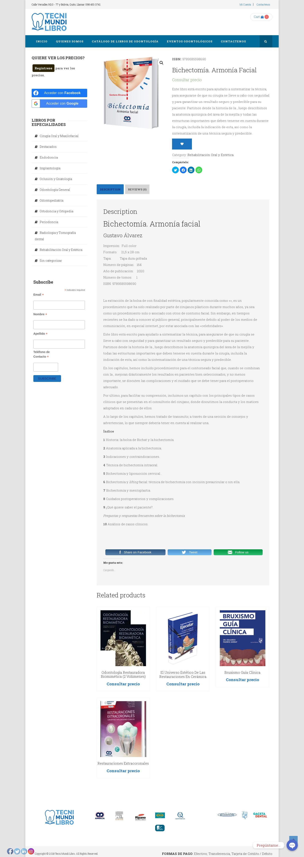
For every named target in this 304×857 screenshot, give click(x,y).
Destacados (48, 147)
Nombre (40, 314)
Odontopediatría (51, 200)
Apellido (40, 334)
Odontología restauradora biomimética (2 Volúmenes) (123, 674)
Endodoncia (49, 157)
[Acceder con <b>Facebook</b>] (59, 93)
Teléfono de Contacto (41, 354)
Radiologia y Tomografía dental (55, 236)
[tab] (110, 189)
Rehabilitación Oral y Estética (210, 155)
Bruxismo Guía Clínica (242, 672)
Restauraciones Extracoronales (123, 763)
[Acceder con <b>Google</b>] (59, 103)
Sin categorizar (51, 261)
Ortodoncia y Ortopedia (56, 211)
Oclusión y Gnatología (56, 179)
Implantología (50, 168)
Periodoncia (49, 222)
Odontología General (55, 190)
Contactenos (263, 4)
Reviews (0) (137, 189)
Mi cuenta (245, 4)
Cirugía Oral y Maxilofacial (59, 136)
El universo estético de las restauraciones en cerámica (182, 674)
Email (38, 295)
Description (110, 189)
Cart (259, 17)
